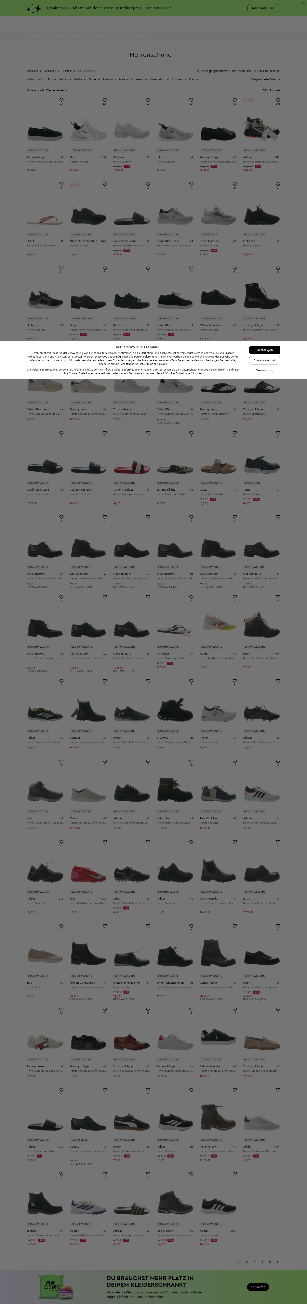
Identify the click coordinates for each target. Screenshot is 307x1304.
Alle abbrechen (264, 1285)
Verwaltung (264, 1295)
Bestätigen (265, 1274)
